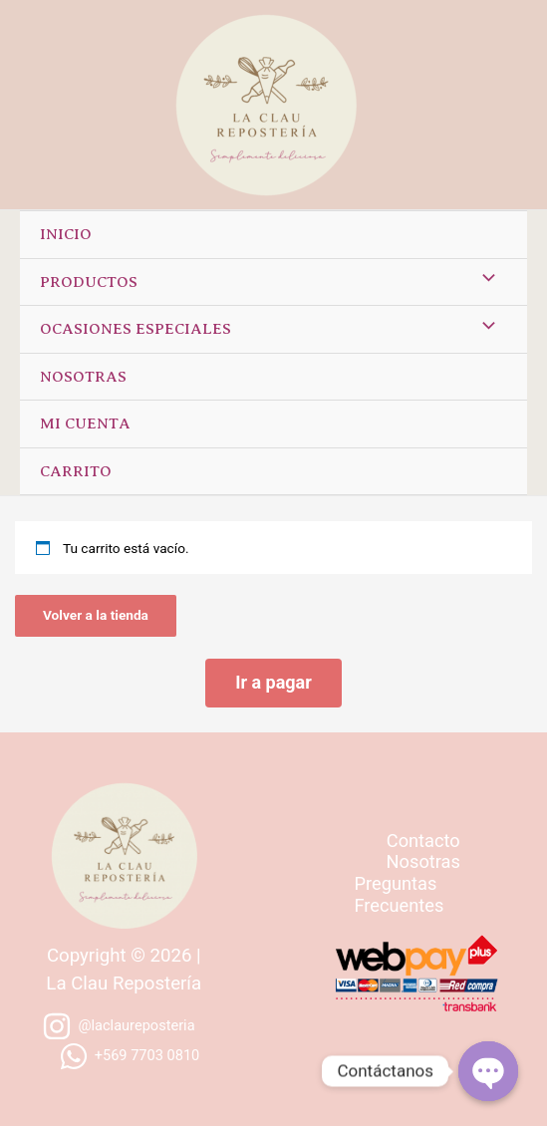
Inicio (66, 234)
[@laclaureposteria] (119, 1026)
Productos (88, 282)
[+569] (129, 1056)
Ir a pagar (273, 682)
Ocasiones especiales (135, 329)
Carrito (76, 471)
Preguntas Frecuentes (399, 894)
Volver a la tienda (95, 615)
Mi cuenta (85, 423)
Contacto (423, 840)
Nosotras (83, 377)
